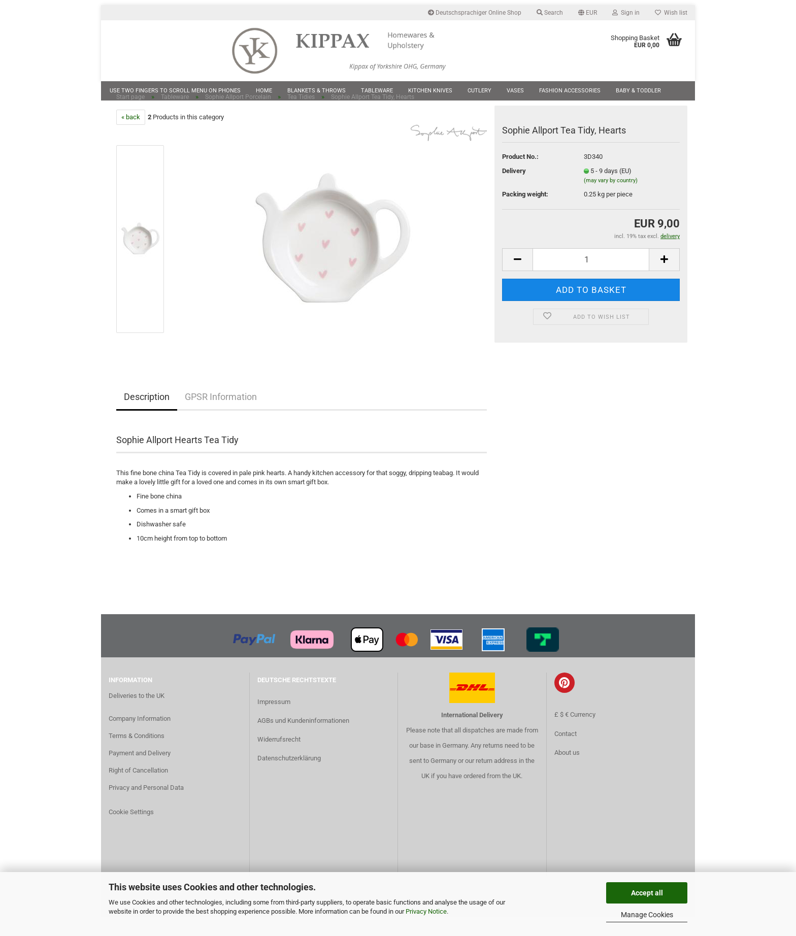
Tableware (377, 90)
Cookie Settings (131, 831)
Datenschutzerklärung (289, 778)
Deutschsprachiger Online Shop (474, 12)
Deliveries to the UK (136, 715)
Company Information (140, 738)
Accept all (647, 893)
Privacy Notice (426, 911)
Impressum (273, 721)
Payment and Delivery (140, 772)
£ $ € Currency (574, 734)
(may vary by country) (611, 200)
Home (264, 90)
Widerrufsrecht (279, 758)
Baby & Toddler (638, 90)
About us (567, 772)
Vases (515, 90)
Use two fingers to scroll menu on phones (175, 90)
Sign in (626, 12)
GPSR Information (221, 416)
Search (550, 12)
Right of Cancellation (138, 789)
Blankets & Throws (316, 90)
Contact (565, 753)
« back (130, 136)
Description (147, 416)
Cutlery (479, 90)
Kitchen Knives (430, 90)
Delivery (514, 190)
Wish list (671, 12)
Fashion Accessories (570, 90)
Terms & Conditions (136, 755)
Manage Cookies (647, 915)
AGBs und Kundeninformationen (303, 740)
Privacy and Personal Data (146, 807)
